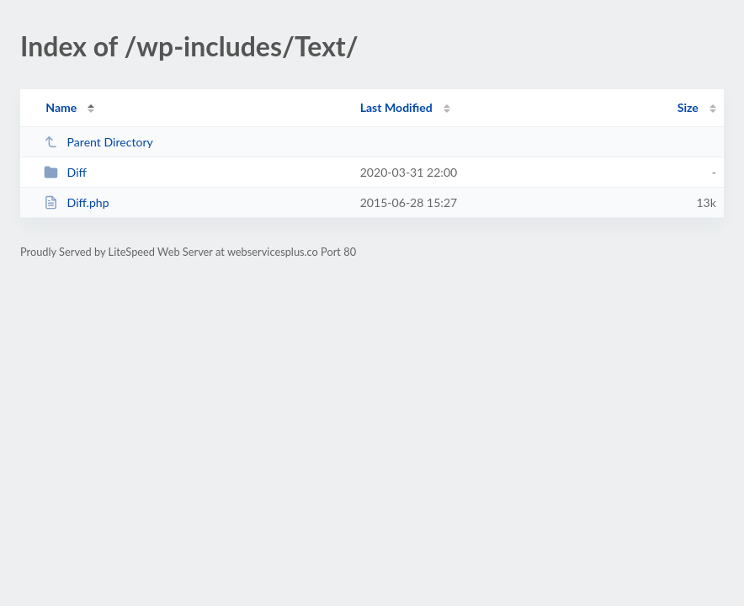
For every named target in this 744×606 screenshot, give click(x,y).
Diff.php (76, 202)
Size (688, 107)
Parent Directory (98, 142)
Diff (65, 172)
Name (61, 107)
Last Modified (396, 107)
